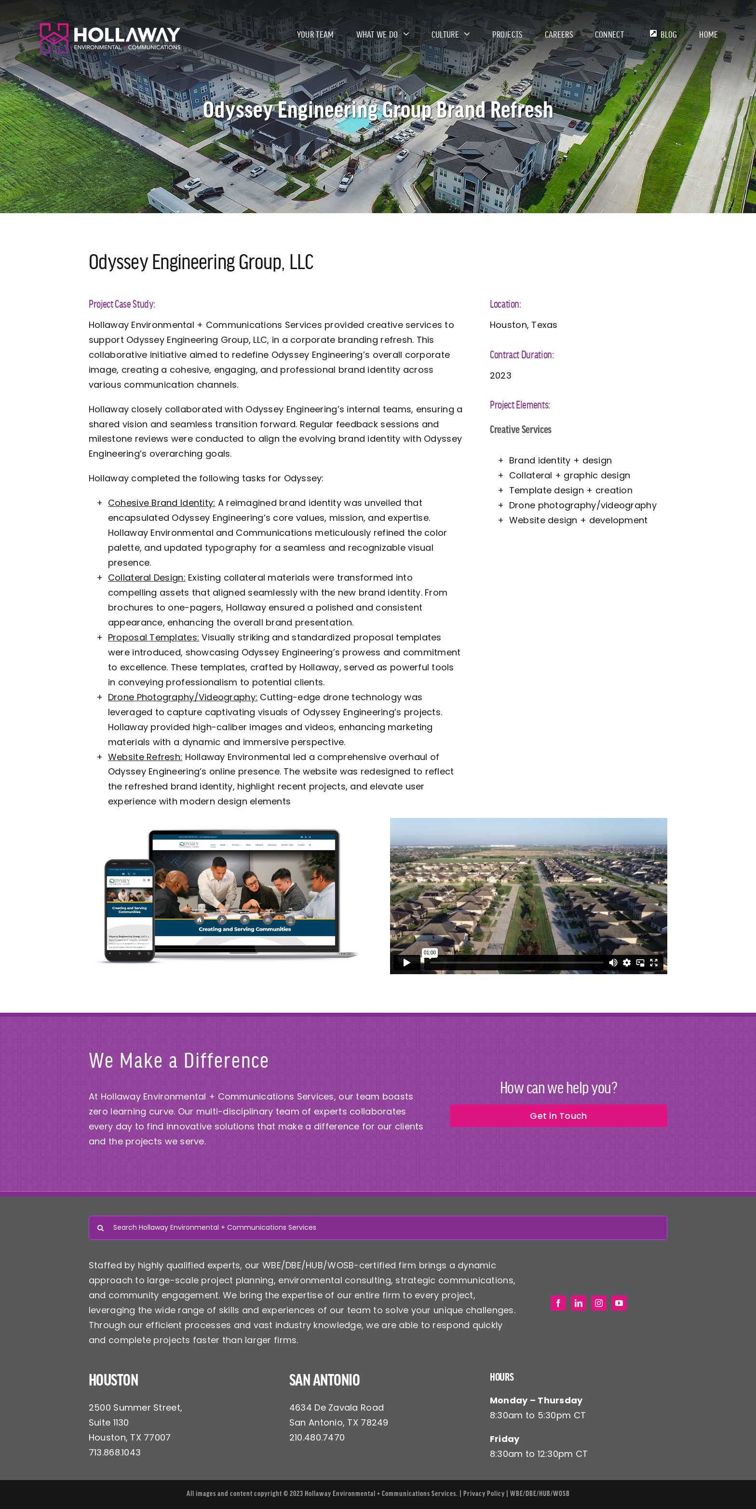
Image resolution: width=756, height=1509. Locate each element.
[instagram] (599, 1303)
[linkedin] (578, 1303)
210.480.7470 (317, 1437)
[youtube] (619, 1303)
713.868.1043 (115, 1452)
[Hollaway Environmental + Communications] (110, 26)
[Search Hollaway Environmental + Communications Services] (378, 1228)
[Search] (101, 1228)
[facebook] (558, 1303)
